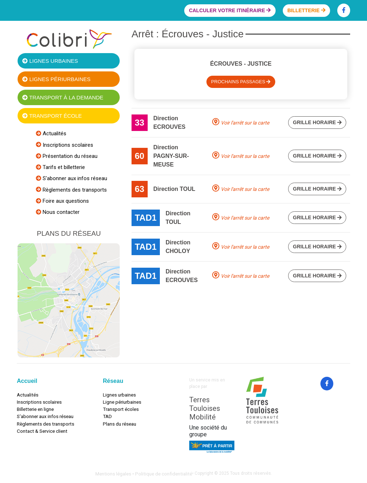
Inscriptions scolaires (67, 145)
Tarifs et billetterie (63, 167)
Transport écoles (121, 409)
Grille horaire (317, 122)
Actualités (53, 133)
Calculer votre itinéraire (230, 10)
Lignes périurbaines (56, 79)
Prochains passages (241, 81)
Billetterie (306, 10)
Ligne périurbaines (122, 402)
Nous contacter (60, 212)
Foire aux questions (65, 201)
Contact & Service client (42, 431)
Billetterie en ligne (35, 409)
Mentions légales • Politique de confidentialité (143, 474)
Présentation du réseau (69, 156)
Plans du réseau (119, 424)
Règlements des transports (74, 190)
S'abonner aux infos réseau (74, 178)
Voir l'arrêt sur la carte (245, 123)
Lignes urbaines (50, 61)
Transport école (52, 116)
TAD (107, 416)
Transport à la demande (62, 97)
